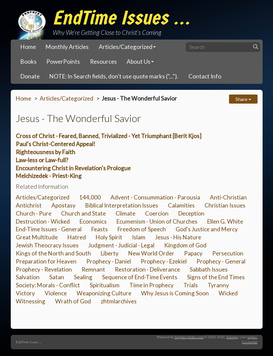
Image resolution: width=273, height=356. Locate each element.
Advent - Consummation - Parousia (155, 197)
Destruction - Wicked (43, 221)
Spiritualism (105, 285)
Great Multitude (37, 237)
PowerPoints (63, 61)
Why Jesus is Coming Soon (175, 293)
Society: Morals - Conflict (48, 285)
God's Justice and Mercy (207, 229)
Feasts (99, 229)
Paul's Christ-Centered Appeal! (55, 143)
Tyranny (218, 285)
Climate (125, 213)
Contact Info (204, 76)
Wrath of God (73, 301)
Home (28, 46)
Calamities (181, 205)
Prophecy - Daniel (108, 261)
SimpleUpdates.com (189, 337)
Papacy (193, 253)
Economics (93, 221)
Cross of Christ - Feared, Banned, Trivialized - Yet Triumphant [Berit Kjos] (108, 135)
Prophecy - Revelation (44, 269)
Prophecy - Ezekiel (164, 261)
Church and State (83, 213)
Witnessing (30, 301)
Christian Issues (224, 205)
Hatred (76, 237)
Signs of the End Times (216, 277)
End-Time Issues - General (49, 229)
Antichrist (29, 205)
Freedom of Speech (142, 229)
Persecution (227, 253)
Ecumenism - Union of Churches (157, 221)
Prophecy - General (220, 261)
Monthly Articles (67, 46)
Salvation (28, 277)
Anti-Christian (228, 197)
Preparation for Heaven (46, 261)
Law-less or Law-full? (42, 160)
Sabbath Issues (209, 269)
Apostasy (63, 205)
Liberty (110, 253)
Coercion (157, 213)
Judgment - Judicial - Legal (121, 245)
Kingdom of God (185, 245)
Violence (56, 293)
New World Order (151, 253)
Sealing (83, 277)
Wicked (228, 293)
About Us (138, 61)
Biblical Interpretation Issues (121, 205)
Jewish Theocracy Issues (47, 245)
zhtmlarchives (119, 301)
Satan (56, 277)
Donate (30, 76)
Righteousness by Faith (45, 152)
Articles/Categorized (125, 46)
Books (28, 61)
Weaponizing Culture (104, 293)
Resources (103, 61)
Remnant (93, 269)
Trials (190, 285)
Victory (25, 293)
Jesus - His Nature (178, 237)
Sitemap (232, 337)
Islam (138, 237)
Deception (191, 213)
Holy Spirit (109, 237)
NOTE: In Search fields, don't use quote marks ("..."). (113, 76)
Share (243, 99)
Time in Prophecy (151, 285)
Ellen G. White (225, 221)
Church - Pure (33, 213)
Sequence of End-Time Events (139, 277)
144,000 (90, 197)
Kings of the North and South (53, 253)
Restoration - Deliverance (147, 269)
